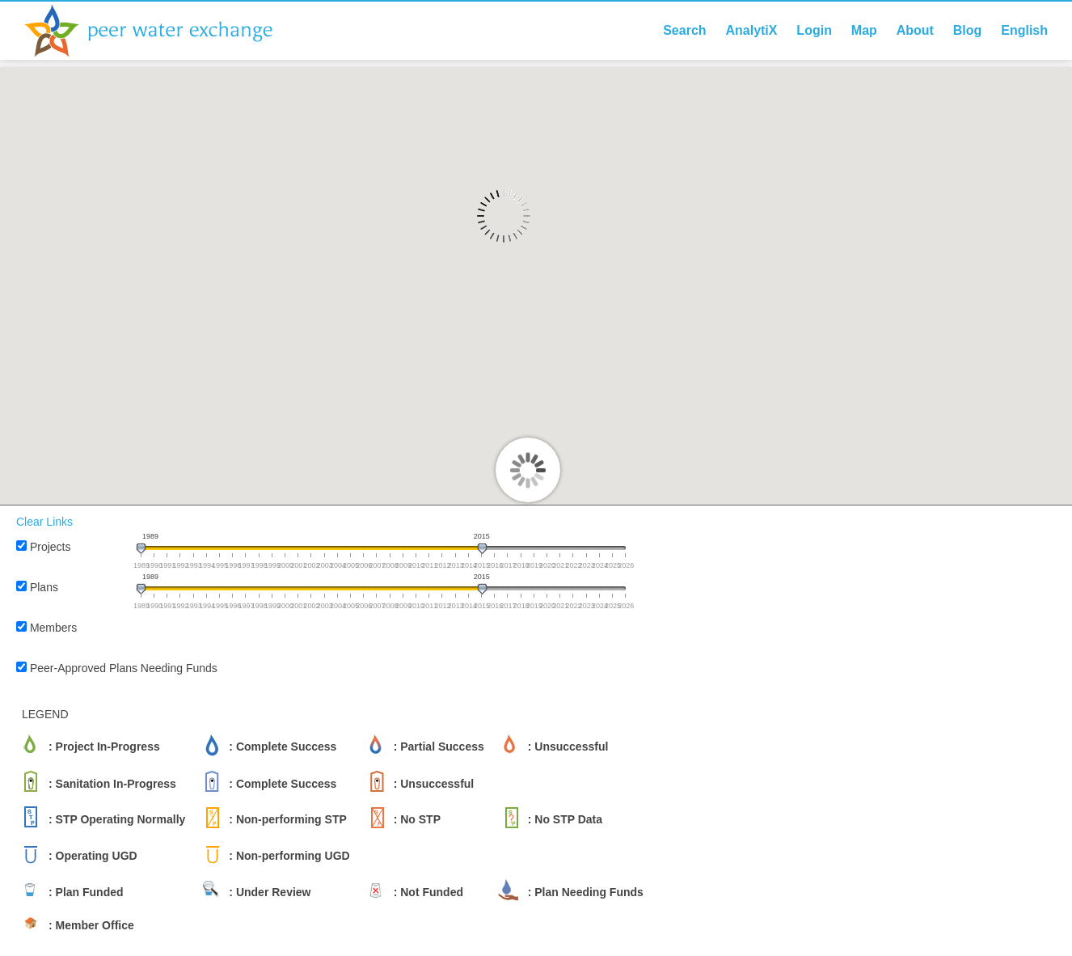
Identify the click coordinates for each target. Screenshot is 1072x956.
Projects (50, 546)
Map (864, 30)
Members (53, 627)
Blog (967, 30)
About (915, 30)
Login (814, 30)
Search (684, 30)
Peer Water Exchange (161, 31)
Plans (44, 587)
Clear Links (44, 521)
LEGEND (45, 714)
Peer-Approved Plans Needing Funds (123, 668)
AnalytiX (751, 30)
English (1024, 30)
